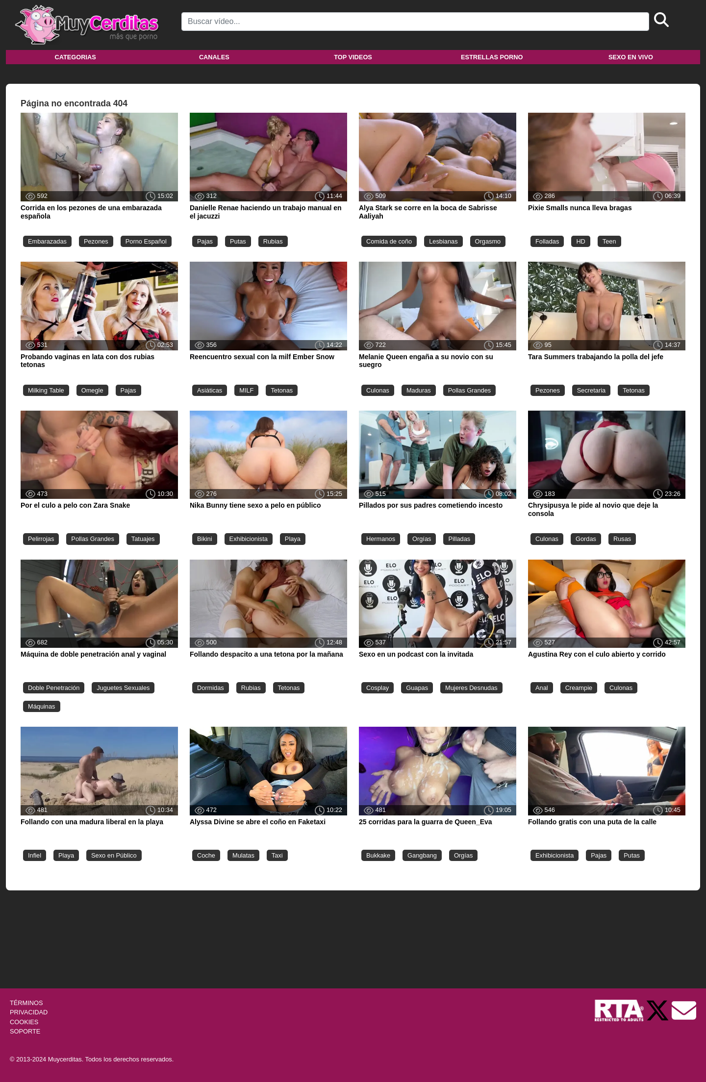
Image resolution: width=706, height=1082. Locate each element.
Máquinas (41, 706)
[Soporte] (684, 1010)
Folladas (547, 241)
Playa (293, 538)
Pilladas (459, 538)
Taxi (277, 855)
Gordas (586, 538)
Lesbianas (443, 241)
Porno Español (146, 241)
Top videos (353, 57)
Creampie (578, 687)
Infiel (34, 855)
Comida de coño (389, 241)
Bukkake (378, 855)
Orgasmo (488, 241)
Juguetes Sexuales (123, 687)
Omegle (92, 390)
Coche (206, 855)
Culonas (377, 390)
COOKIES (24, 1022)
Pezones (96, 241)
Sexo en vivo (630, 57)
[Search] (415, 21)
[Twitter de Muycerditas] (658, 1010)
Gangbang (422, 855)
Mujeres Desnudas (471, 687)
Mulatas (243, 855)
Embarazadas (47, 241)
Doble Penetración (53, 687)
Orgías (421, 538)
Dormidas (210, 687)
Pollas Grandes (469, 390)
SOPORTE (25, 1031)
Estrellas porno (492, 57)
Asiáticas (209, 390)
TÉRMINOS (26, 1003)
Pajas (205, 241)
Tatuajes (143, 538)
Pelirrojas (41, 538)
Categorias (75, 57)
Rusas (622, 538)
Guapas (417, 687)
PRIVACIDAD (29, 1012)
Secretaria (591, 390)
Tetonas (282, 390)
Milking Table (46, 390)
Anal (541, 687)
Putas (238, 241)
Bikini (204, 538)
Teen (609, 241)
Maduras (418, 390)
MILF (246, 390)
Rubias (273, 241)
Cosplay (377, 687)
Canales (214, 57)
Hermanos (380, 538)
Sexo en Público (113, 855)
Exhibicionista (248, 538)
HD (580, 241)
